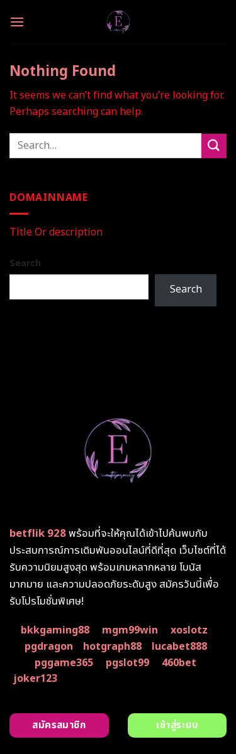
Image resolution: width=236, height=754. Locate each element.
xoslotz (189, 630)
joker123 (35, 678)
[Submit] (214, 146)
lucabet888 (179, 646)
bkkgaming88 (55, 630)
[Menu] (17, 21)
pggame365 (64, 663)
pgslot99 (127, 663)
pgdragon (49, 646)
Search (25, 263)
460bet (179, 663)
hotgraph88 (112, 646)
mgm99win (130, 630)
